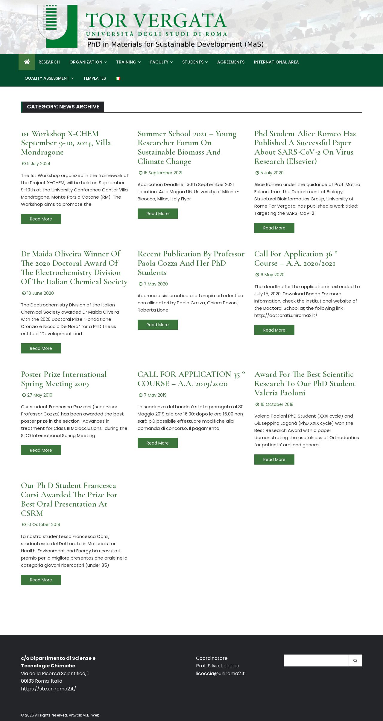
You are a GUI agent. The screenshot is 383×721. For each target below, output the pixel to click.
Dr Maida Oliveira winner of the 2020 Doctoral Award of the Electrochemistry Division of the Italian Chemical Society (74, 267)
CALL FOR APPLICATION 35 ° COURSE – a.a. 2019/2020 (191, 379)
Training (126, 62)
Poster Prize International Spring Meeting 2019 (64, 379)
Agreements (230, 62)
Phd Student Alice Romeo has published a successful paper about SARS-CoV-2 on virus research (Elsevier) (305, 147)
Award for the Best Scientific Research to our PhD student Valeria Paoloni (304, 383)
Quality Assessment (47, 78)
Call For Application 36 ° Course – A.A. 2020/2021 (296, 258)
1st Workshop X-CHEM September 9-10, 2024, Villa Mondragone (66, 143)
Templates (94, 78)
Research (49, 62)
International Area (276, 62)
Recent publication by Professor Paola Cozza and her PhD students (191, 263)
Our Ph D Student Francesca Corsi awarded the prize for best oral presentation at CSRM (69, 499)
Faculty (159, 62)
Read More (41, 219)
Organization (85, 62)
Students (192, 62)
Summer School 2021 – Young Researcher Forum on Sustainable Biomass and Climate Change (187, 147)
